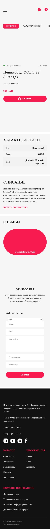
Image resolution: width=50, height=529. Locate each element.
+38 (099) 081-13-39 (12, 434)
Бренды (29, 456)
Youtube (12, 441)
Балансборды (9, 467)
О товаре (11, 26)
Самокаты (7, 472)
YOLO (41, 154)
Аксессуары (8, 477)
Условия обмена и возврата (15, 499)
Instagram (5, 441)
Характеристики (32, 26)
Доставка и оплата (11, 494)
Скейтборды (9, 456)
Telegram (19, 441)
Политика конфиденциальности (17, 504)
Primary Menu (5, 11)
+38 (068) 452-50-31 (12, 427)
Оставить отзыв (25, 241)
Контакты (30, 467)
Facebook (26, 441)
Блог (28, 462)
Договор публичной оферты (16, 509)
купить (24, 98)
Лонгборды (8, 462)
